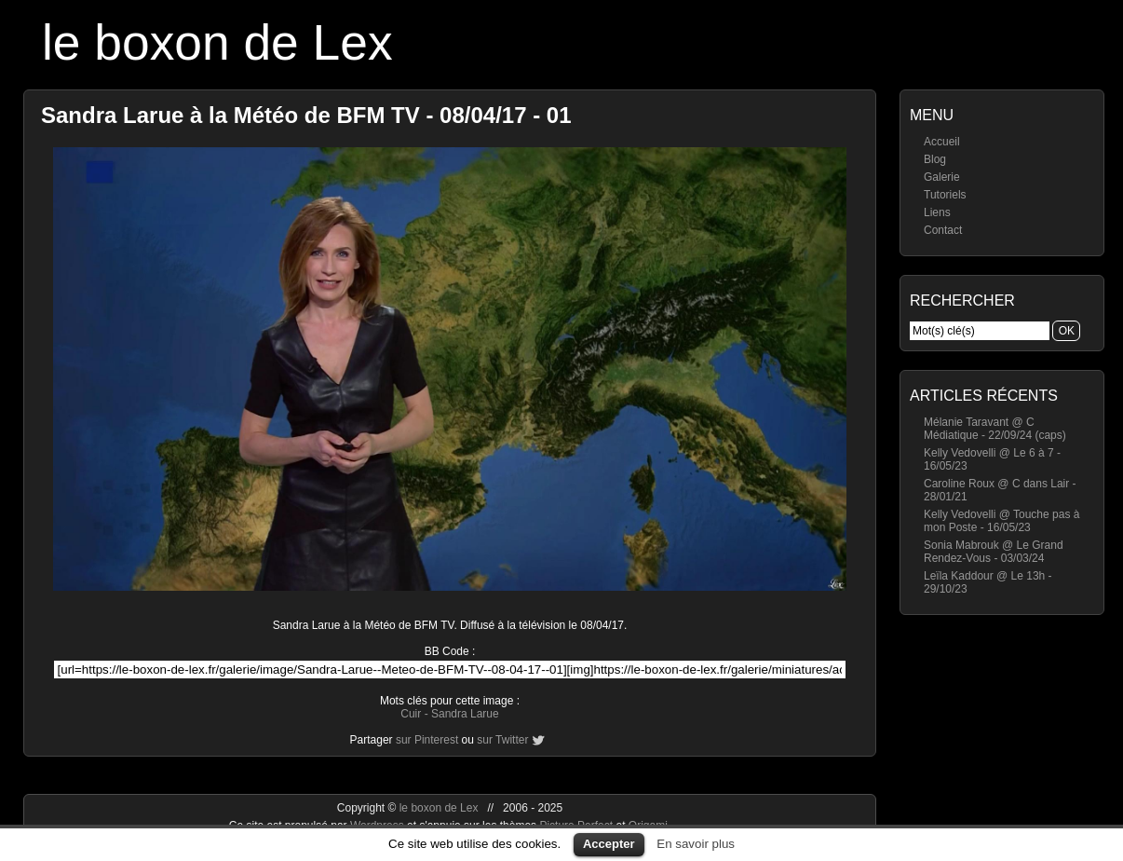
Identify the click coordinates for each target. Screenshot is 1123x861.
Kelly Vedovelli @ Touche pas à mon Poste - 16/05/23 (1001, 521)
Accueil (942, 141)
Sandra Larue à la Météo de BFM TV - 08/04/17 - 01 (306, 115)
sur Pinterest (427, 739)
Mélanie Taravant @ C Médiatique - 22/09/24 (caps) (995, 429)
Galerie (942, 177)
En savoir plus (695, 844)
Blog (935, 159)
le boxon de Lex (217, 42)
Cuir (410, 713)
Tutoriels (945, 194)
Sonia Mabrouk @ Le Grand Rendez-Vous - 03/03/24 (993, 552)
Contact (943, 230)
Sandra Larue (465, 713)
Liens (937, 212)
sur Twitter (502, 739)
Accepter (609, 844)
